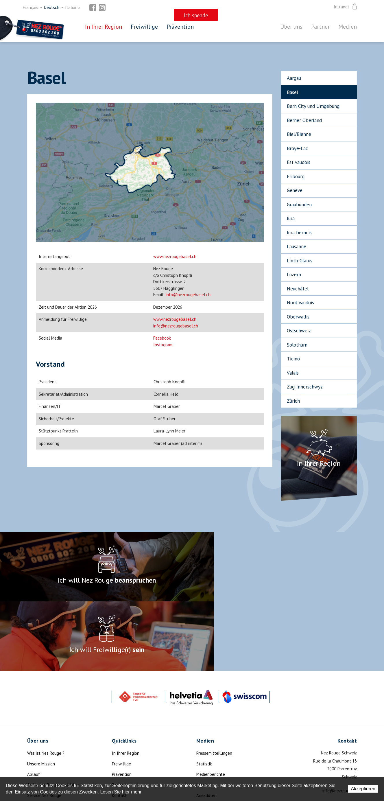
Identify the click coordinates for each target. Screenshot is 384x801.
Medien (347, 26)
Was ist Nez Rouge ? (45, 683)
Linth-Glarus (299, 260)
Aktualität (36, 736)
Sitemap (119, 736)
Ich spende (37, 747)
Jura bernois (299, 232)
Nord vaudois (300, 302)
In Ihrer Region (103, 26)
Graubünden (299, 204)
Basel (292, 92)
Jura (291, 218)
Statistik (204, 694)
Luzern (294, 274)
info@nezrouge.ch (339, 721)
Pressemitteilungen (214, 683)
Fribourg (295, 176)
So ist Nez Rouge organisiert (53, 715)
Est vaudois (298, 162)
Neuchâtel (298, 289)
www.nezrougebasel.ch (174, 256)
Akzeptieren (363, 788)
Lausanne (296, 246)
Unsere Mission (41, 694)
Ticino (293, 359)
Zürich (293, 401)
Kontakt (119, 726)
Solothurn (297, 345)
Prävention (180, 26)
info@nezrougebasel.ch (188, 294)
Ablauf (33, 705)
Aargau (294, 78)
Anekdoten (206, 726)
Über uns (291, 26)
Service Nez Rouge (44, 726)
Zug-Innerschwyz (305, 387)
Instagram (162, 344)
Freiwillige (144, 26)
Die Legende (38, 758)
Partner (320, 26)
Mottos (203, 736)
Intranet (346, 7)
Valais (293, 373)
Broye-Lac (297, 148)
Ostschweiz (299, 330)
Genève (294, 190)
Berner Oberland (304, 120)
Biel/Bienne (299, 134)
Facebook (162, 338)
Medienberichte (210, 705)
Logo (200, 715)
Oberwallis (298, 317)
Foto (200, 747)
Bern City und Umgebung (313, 106)
